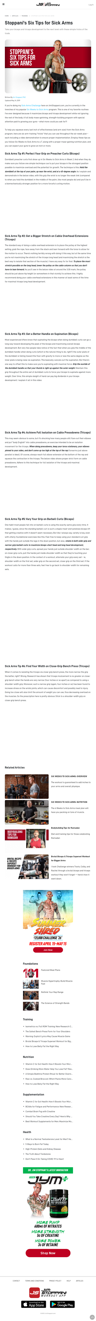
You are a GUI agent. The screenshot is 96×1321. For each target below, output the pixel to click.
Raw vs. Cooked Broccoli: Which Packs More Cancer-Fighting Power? (49, 1079)
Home (7, 16)
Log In (91, 5)
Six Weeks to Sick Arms (37, 109)
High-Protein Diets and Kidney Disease (43, 1149)
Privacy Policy (55, 1281)
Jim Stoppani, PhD (19, 97)
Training (25, 16)
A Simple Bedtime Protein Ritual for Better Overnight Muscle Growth (49, 1074)
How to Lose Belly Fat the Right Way (42, 1046)
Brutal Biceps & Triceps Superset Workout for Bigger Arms (49, 1041)
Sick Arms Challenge (31, 105)
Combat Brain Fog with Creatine (40, 1111)
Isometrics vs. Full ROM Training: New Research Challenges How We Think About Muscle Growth (49, 1026)
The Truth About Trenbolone (38, 1154)
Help (69, 1281)
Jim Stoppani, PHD (48, 4)
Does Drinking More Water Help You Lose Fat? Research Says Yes (49, 1069)
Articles (15, 16)
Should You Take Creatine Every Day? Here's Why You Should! (49, 1116)
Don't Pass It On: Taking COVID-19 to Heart (45, 1159)
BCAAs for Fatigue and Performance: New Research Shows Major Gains (49, 1106)
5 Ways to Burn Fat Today (37, 1144)
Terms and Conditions (34, 1281)
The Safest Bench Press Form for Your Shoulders (48, 1031)
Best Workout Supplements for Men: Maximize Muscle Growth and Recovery (49, 1121)
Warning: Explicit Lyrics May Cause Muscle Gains (48, 1036)
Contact (16, 1281)
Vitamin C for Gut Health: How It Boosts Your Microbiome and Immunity (49, 1064)
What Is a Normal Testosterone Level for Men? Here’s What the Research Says (49, 1139)
